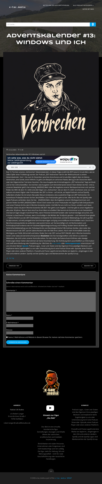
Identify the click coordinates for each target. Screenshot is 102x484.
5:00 (20, 150)
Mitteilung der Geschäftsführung (56, 5)
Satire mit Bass (88, 9)
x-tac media (56, 243)
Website (9, 330)
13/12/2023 (11, 150)
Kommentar (11, 290)
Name (9, 315)
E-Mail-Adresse (12, 323)
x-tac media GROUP (63, 478)
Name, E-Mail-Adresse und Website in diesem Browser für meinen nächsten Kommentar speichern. (45, 337)
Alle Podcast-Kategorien (83, 5)
